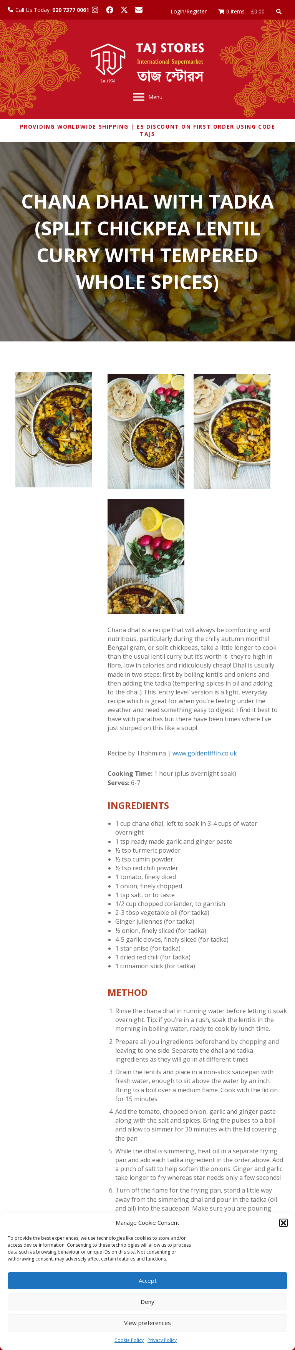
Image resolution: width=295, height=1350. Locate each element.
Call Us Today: (52, 9)
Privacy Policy (162, 1340)
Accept (148, 1280)
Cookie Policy (129, 1340)
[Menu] (148, 97)
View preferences (147, 1323)
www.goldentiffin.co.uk (204, 753)
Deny (147, 1301)
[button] (283, 1223)
